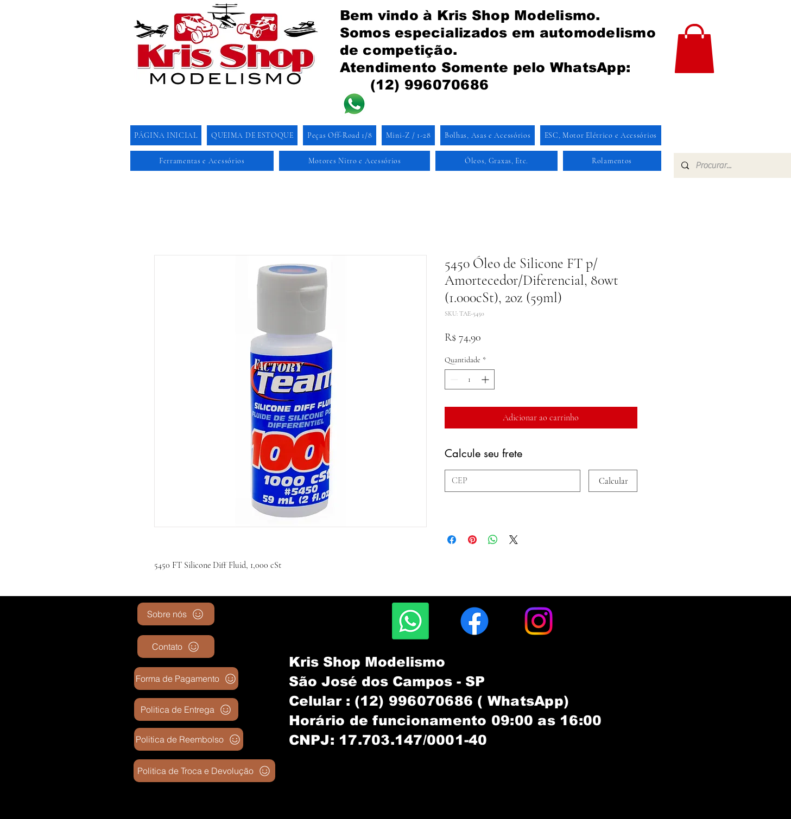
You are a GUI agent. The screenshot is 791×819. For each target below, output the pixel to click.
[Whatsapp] (410, 621)
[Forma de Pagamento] (186, 678)
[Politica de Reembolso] (188, 739)
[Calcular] (612, 481)
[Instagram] (538, 621)
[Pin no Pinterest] (472, 539)
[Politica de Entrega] (186, 709)
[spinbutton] (469, 379)
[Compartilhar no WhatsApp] (492, 539)
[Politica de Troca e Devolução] (204, 770)
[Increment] (486, 379)
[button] (694, 48)
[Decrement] (453, 379)
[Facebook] (474, 621)
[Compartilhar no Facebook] (451, 539)
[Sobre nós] (175, 614)
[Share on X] (513, 539)
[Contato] (175, 646)
